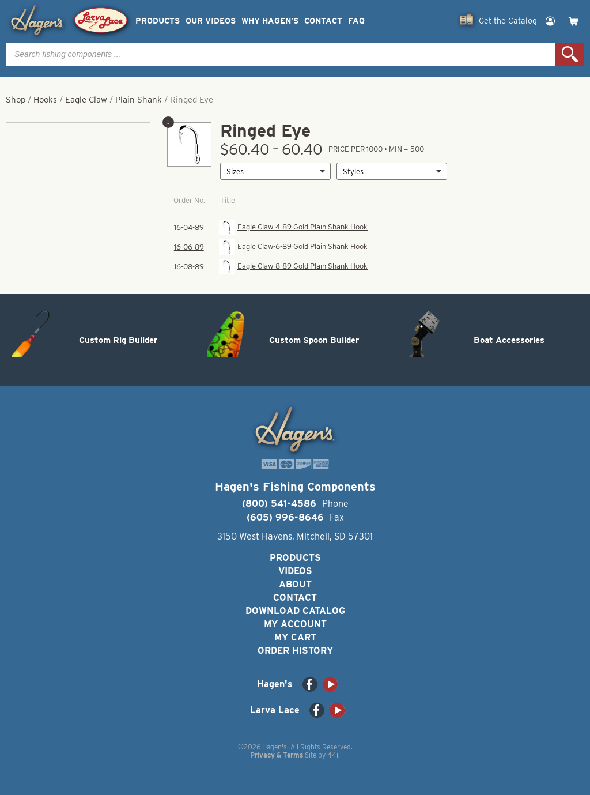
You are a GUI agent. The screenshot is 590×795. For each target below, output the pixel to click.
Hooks (45, 100)
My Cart (295, 637)
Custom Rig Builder (118, 340)
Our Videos (211, 21)
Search (569, 54)
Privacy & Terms (276, 755)
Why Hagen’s (269, 21)
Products (157, 21)
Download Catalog (295, 610)
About (295, 584)
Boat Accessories (509, 340)
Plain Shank (138, 100)
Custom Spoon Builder (314, 340)
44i (332, 755)
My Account (295, 624)
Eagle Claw (86, 100)
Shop (15, 100)
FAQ (356, 21)
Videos (295, 571)
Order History (295, 650)
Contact (323, 21)
